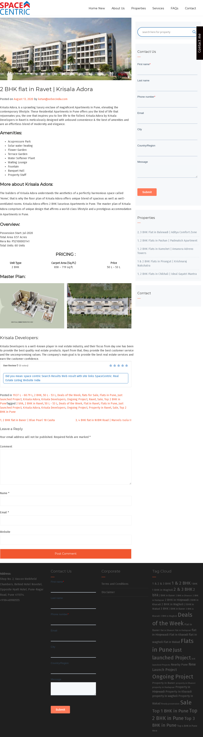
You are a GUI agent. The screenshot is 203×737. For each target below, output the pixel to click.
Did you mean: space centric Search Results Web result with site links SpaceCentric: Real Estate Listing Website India (62, 378)
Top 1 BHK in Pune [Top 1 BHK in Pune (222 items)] (170, 711)
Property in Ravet (100, 407)
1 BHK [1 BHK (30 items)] (194, 583)
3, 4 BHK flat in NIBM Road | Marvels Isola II (103, 420)
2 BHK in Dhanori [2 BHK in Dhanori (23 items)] (184, 595)
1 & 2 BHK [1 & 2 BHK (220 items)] (181, 583)
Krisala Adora (31, 399)
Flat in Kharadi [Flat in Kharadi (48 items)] (178, 634)
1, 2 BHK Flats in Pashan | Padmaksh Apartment (167, 240)
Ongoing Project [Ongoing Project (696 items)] (172, 676)
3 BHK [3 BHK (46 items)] (165, 608)
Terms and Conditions (115, 584)
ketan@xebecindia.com (52, 99)
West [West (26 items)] (154, 730)
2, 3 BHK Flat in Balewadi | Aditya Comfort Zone (167, 232)
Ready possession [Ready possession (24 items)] (170, 703)
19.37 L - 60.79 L (23, 395)
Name (4, 493)
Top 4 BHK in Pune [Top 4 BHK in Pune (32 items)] (187, 725)
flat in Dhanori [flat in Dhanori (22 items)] (167, 630)
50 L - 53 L (49, 395)
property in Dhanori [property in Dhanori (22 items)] (185, 683)
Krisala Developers (53, 399)
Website (5, 532)
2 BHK (38, 395)
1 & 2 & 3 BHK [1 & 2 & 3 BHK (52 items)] (161, 583)
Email (4, 512)
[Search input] (166, 32)
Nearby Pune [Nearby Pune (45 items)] (179, 664)
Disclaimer (108, 592)
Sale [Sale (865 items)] (186, 702)
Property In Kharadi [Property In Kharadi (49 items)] (179, 691)
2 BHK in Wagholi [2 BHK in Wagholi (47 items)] (172, 604)
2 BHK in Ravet (34, 403)
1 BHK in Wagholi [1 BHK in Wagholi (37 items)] (162, 590)
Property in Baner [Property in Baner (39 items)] (163, 683)
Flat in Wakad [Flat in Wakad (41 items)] (172, 642)
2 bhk (19, 403)
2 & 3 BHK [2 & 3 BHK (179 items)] (183, 589)
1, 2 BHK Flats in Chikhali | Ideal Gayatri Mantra (167, 274)
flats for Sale (90, 395)
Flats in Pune (108, 395)
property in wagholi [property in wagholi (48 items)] (165, 696)
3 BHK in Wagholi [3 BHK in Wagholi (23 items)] (169, 616)
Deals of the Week (69, 395)
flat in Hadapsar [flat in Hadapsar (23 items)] (183, 630)
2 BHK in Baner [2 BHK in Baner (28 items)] (167, 595)
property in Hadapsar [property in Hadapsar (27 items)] (163, 687)
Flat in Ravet (91, 403)
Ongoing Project (77, 399)
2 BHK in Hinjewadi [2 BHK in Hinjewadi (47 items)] (177, 600)
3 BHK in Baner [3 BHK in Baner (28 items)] (177, 608)
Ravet (92, 399)
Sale (100, 399)
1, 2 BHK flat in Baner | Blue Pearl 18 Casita (27, 420)
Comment (6, 446)
